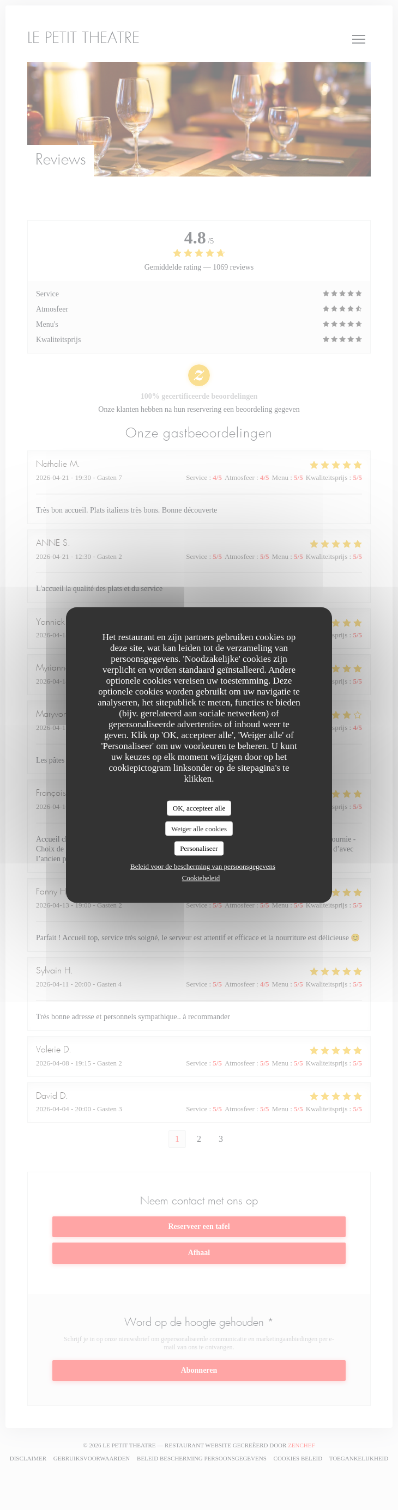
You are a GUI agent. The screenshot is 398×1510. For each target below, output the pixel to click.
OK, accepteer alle (199, 808)
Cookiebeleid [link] (201, 877)
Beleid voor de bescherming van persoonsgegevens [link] (202, 866)
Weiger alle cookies (199, 828)
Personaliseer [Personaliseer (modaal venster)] (199, 848)
